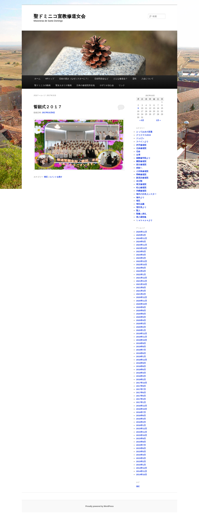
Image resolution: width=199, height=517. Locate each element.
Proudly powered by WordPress (99, 506)
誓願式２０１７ (48, 107)
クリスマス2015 (143, 135)
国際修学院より (143, 158)
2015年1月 (141, 465)
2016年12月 (141, 406)
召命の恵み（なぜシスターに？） (74, 78)
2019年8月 (141, 346)
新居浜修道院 (142, 178)
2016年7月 (141, 412)
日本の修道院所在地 (85, 85)
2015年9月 (141, 438)
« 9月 (141, 120)
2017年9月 (141, 386)
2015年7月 (141, 445)
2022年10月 (141, 264)
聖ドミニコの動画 (42, 85)
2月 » (158, 120)
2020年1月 (141, 330)
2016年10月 (141, 409)
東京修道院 (141, 184)
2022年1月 (141, 274)
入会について (147, 78)
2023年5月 (141, 251)
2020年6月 (141, 314)
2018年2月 (141, 379)
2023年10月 (141, 248)
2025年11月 (141, 232)
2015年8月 (141, 442)
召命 (138, 151)
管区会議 (140, 204)
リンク (122, 85)
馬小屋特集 (141, 217)
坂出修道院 (141, 164)
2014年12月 (141, 468)
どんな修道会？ (120, 78)
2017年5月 (141, 396)
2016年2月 (141, 422)
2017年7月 (141, 389)
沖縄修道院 (141, 191)
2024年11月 (141, 238)
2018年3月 (141, 376)
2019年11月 (141, 337)
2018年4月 (141, 373)
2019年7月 (141, 350)
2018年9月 (141, 363)
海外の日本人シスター (146, 194)
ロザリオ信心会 (107, 85)
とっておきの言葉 (144, 132)
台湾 (138, 155)
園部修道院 (141, 161)
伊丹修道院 (141, 145)
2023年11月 (141, 245)
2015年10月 (141, 435)
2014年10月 (141, 474)
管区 (46, 177)
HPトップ (49, 78)
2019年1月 (141, 356)
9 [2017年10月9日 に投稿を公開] (138, 108)
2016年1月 (141, 425)
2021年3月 (141, 291)
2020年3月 (141, 323)
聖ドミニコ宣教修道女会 (60, 16)
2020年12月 (141, 297)
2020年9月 (141, 307)
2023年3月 (141, 258)
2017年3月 (141, 399)
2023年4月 (141, 255)
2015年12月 (141, 428)
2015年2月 (141, 461)
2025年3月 (141, 235)
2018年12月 (141, 360)
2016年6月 (141, 415)
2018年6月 (141, 369)
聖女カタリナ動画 (64, 85)
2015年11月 (141, 432)
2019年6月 (141, 353)
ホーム (37, 78)
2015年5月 (141, 451)
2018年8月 (141, 366)
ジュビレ (140, 138)
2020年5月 (141, 317)
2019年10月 (141, 340)
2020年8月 (141, 310)
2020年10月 (141, 304)
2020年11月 (141, 301)
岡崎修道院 (141, 174)
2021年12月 (141, 278)
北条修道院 (141, 148)
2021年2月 (141, 294)
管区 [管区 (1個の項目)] (138, 486)
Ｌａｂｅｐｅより (144, 220)
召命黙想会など (101, 78)
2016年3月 (141, 419)
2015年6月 (141, 448)
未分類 (139, 181)
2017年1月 (141, 402)
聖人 (138, 210)
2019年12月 (141, 333)
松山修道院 (141, 187)
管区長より (141, 207)
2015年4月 (141, 455)
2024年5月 (141, 241)
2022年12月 (141, 261)
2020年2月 (141, 327)
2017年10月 (141, 383)
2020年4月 (141, 320)
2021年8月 (141, 287)
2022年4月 (141, 271)
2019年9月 (141, 343)
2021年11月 (141, 281)
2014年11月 (141, 471)
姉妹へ (139, 168)
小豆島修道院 (142, 171)
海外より (140, 197)
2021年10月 (141, 284)
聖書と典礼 (141, 214)
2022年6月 (141, 268)
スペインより (142, 141)
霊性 (134, 78)
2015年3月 (141, 458)
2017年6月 (141, 392)
